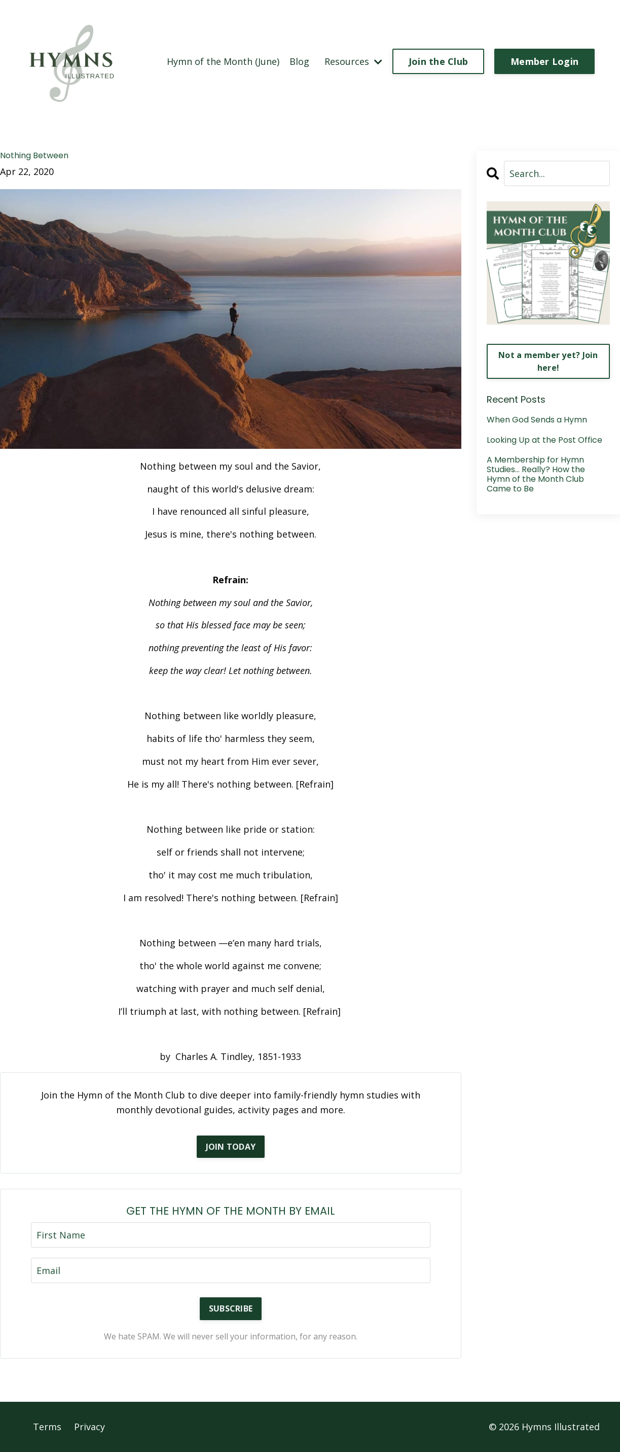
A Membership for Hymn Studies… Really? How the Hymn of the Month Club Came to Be (536, 474)
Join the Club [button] (438, 61)
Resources (353, 61)
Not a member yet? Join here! (548, 361)
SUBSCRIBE (230, 1308)
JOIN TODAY (231, 1146)
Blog (299, 61)
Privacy (89, 1427)
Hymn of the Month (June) (223, 61)
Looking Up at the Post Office (544, 440)
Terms (47, 1427)
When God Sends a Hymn (537, 419)
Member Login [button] (544, 61)
